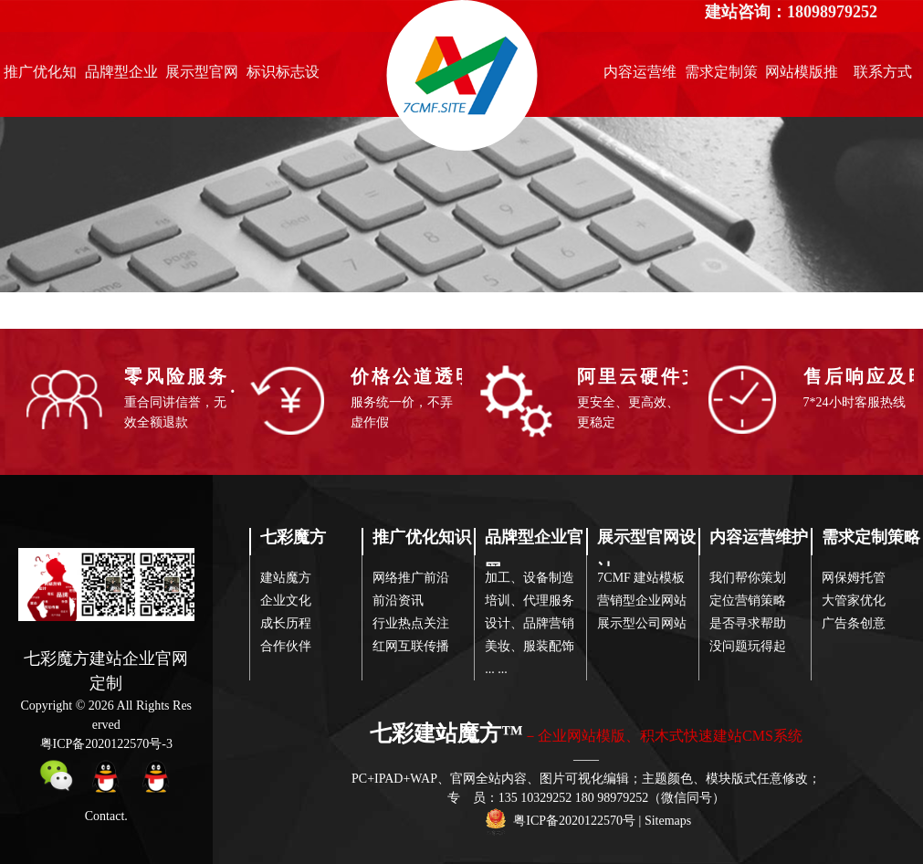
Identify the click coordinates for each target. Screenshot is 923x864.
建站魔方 (285, 578)
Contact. (106, 816)
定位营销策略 (747, 600)
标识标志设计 (283, 77)
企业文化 (285, 600)
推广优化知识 (40, 77)
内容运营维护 (640, 77)
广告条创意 (854, 623)
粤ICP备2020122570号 (574, 820)
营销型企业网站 (642, 600)
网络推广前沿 (410, 578)
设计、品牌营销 (529, 623)
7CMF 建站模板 (641, 578)
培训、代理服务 (529, 600)
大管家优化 (854, 600)
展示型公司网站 (642, 623)
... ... (496, 669)
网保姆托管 (854, 578)
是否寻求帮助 (747, 623)
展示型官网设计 (201, 77)
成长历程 (285, 623)
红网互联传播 (410, 646)
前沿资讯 (398, 600)
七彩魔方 (293, 537)
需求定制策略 (721, 77)
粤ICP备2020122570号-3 (106, 744)
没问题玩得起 (747, 646)
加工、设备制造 (529, 578)
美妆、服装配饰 (529, 646)
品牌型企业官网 (121, 77)
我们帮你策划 (747, 578)
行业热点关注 (410, 623)
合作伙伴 (285, 646)
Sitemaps (668, 820)
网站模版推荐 (801, 77)
